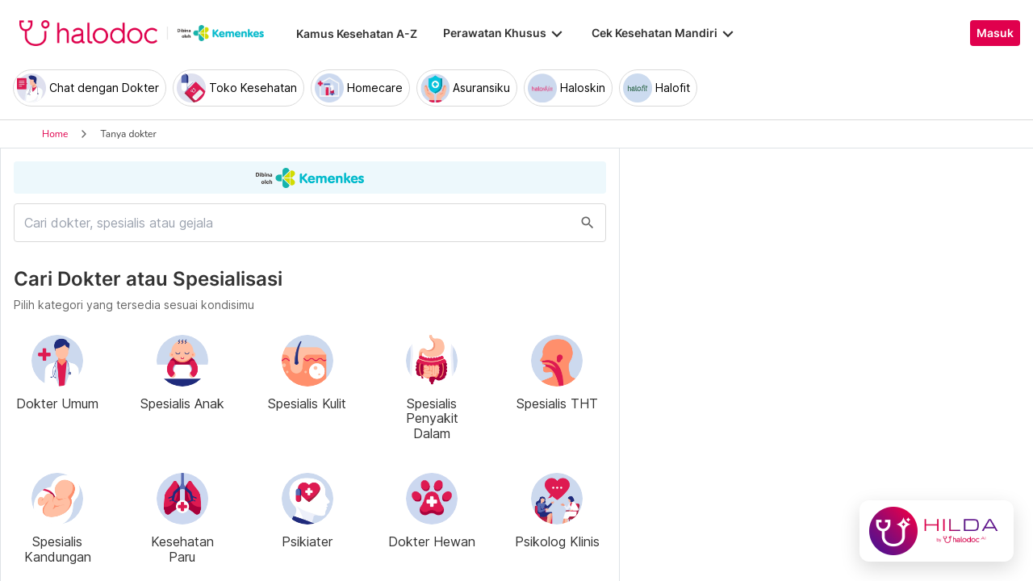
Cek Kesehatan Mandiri (664, 33)
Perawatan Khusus (504, 33)
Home (55, 133)
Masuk (995, 33)
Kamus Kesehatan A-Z (356, 33)
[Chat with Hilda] (936, 531)
